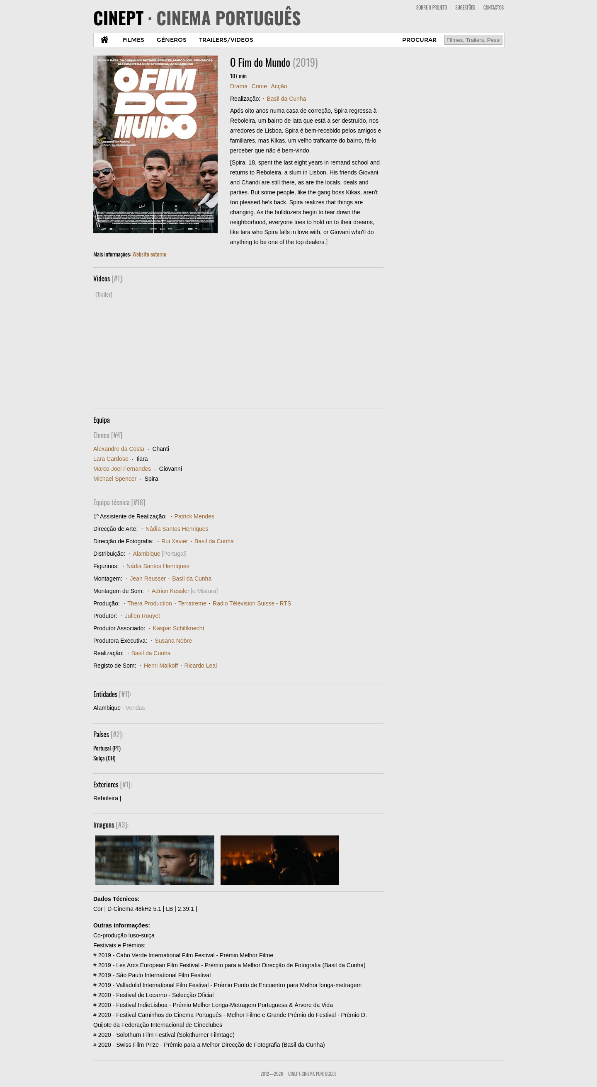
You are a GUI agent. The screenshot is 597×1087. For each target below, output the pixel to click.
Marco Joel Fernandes (122, 468)
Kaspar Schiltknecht (178, 628)
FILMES (133, 40)
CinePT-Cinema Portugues (312, 1073)
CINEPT (197, 17)
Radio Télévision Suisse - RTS (252, 603)
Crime (259, 86)
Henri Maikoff (161, 665)
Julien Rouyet (142, 615)
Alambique (146, 553)
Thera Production (149, 603)
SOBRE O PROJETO (431, 7)
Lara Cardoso (111, 458)
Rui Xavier (174, 541)
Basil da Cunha (286, 98)
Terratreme (192, 603)
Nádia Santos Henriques (177, 528)
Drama (239, 86)
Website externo (149, 253)
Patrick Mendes (194, 516)
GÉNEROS (172, 40)
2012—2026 (271, 1073)
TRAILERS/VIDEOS (226, 40)
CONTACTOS (493, 7)
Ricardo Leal (200, 665)
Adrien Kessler (170, 591)
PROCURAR (419, 40)
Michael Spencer (114, 478)
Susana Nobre (173, 640)
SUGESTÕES (465, 7)
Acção (279, 86)
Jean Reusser (148, 578)
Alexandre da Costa (118, 448)
